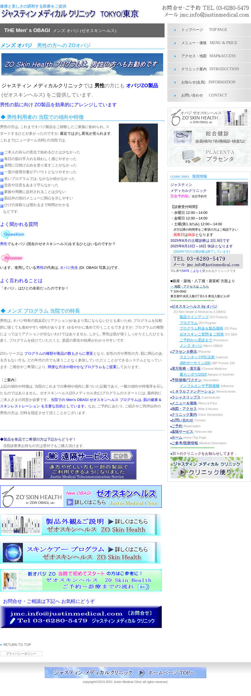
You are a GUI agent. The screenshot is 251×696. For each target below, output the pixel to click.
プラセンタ (209, 156)
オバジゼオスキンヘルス (209, 117)
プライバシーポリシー (21, 653)
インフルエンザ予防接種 (199, 386)
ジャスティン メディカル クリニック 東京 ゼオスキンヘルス (74, 14)
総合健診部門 (209, 137)
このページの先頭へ (16, 644)
